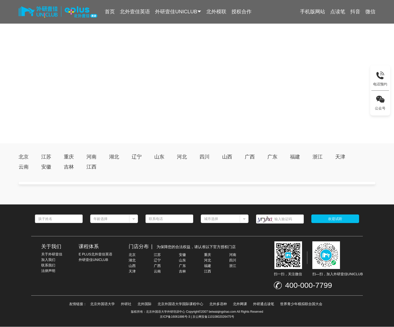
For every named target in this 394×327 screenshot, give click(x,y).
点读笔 (337, 11)
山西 (132, 266)
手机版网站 (312, 11)
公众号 (380, 108)
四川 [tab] (205, 157)
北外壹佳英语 (135, 11)
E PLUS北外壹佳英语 (95, 254)
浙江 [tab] (318, 157)
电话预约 (380, 84)
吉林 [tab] (69, 167)
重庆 (207, 255)
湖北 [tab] (114, 157)
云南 (157, 271)
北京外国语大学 (102, 304)
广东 (182, 266)
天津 (132, 271)
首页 (110, 11)
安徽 (182, 255)
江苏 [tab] (46, 157)
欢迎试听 (335, 219)
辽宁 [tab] (137, 157)
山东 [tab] (159, 157)
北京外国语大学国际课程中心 (180, 304)
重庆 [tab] (69, 157)
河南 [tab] (91, 157)
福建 (207, 266)
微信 (370, 11)
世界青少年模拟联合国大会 (301, 304)
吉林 (182, 271)
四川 (232, 260)
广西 (157, 266)
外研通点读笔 (263, 304)
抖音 (355, 11)
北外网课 (240, 304)
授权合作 (241, 11)
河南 (232, 255)
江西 (207, 271)
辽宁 (157, 260)
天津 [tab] (340, 157)
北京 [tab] (24, 157)
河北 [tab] (182, 157)
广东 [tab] (272, 157)
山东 (182, 260)
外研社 (126, 304)
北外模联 (216, 11)
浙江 (232, 266)
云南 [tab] (24, 167)
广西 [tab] (250, 157)
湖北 (132, 260)
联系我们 (48, 265)
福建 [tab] (295, 157)
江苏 (157, 255)
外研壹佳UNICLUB (176, 11)
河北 (207, 260)
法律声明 (48, 271)
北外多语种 (218, 304)
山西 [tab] (227, 157)
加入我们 (48, 260)
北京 (132, 255)
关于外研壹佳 (51, 254)
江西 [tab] (91, 167)
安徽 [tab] (46, 167)
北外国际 (144, 304)
